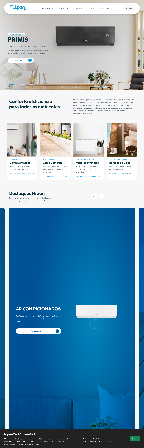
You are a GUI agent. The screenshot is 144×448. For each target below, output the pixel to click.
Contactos (104, 8)
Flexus (22, 86)
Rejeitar (124, 439)
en (129, 8)
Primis (11, 86)
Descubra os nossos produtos (21, 173)
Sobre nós (63, 8)
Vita (31, 86)
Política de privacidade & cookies (26, 444)
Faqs (92, 8)
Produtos (47, 8)
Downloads (79, 8)
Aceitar (134, 439)
